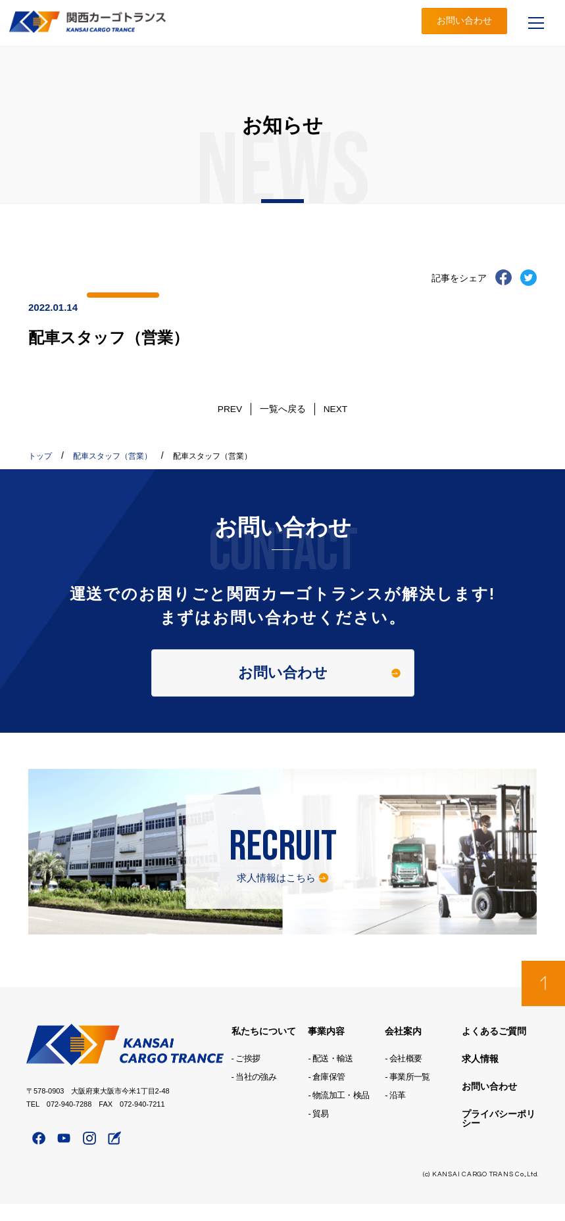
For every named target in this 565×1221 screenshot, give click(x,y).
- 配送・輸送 (330, 1076)
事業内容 (326, 1049)
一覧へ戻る (283, 408)
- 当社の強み (254, 1094)
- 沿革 (395, 1113)
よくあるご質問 (494, 1049)
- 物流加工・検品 (338, 1113)
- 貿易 (318, 1131)
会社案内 (403, 1049)
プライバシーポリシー (498, 1136)
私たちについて (264, 1049)
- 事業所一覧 (407, 1094)
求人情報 (480, 1076)
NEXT (332, 408)
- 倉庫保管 (326, 1094)
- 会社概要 (403, 1076)
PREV (233, 408)
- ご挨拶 (246, 1076)
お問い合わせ (464, 22)
